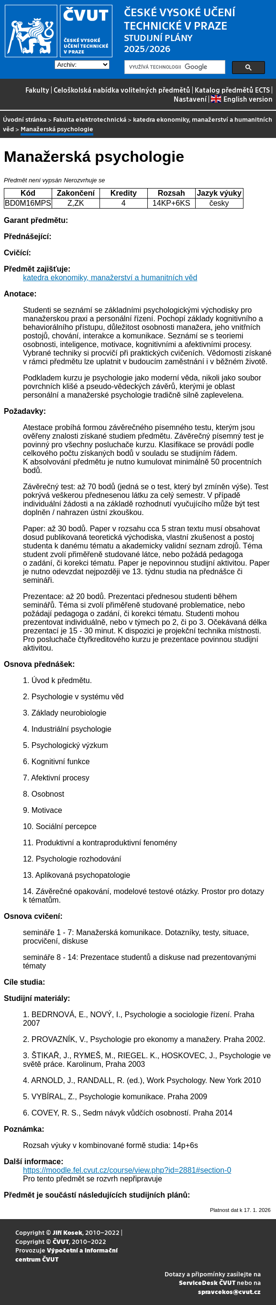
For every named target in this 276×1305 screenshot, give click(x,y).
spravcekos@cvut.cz (229, 1291)
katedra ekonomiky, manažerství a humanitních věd (137, 124)
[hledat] (174, 67)
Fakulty (37, 89)
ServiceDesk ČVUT (207, 1282)
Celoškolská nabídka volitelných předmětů (122, 89)
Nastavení (190, 99)
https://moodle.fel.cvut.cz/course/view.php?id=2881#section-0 (127, 1170)
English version (241, 99)
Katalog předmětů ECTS (232, 89)
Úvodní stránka (24, 119)
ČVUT (61, 1241)
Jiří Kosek (67, 1232)
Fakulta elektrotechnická (89, 119)
